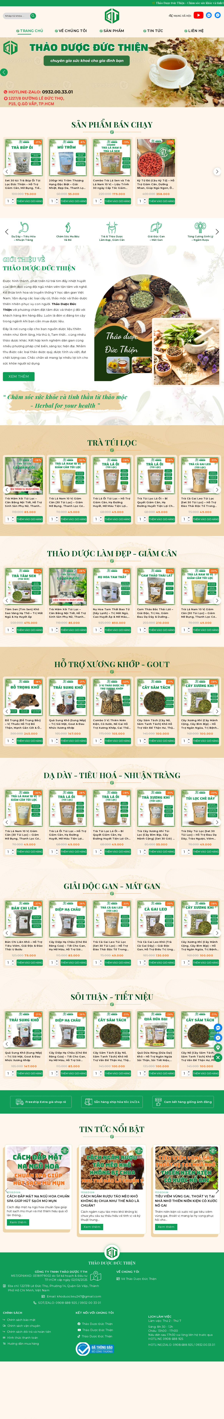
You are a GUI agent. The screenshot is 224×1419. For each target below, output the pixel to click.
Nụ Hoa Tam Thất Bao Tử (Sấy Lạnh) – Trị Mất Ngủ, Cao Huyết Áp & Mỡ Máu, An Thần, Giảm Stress (111, 613)
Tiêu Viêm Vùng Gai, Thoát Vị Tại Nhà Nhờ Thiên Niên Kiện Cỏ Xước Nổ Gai (186, 1201)
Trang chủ (31, 31)
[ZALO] (218, 1028)
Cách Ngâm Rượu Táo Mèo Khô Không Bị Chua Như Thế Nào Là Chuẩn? (110, 1201)
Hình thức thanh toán (39, 1338)
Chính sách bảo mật (39, 1320)
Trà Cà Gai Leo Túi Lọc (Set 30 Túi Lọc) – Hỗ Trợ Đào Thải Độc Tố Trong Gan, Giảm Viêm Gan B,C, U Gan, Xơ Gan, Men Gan (199, 502)
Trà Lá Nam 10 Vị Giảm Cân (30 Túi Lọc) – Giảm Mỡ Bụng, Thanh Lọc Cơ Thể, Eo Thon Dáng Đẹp (66, 502)
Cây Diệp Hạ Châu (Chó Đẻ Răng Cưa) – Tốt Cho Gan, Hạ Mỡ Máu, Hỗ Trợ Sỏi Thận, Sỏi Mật (68, 945)
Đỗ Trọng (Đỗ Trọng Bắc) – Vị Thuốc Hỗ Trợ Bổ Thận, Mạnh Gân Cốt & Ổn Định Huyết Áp (23, 724)
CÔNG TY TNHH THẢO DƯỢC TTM (52, 1276)
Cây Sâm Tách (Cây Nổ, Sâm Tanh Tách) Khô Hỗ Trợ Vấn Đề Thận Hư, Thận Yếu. (156, 724)
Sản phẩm (114, 31)
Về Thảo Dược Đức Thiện (168, 1279)
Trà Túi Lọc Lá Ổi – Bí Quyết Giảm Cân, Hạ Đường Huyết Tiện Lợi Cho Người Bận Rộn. (155, 502)
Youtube (198, 16)
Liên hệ (196, 31)
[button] (4, 72)
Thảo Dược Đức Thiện (112, 1324)
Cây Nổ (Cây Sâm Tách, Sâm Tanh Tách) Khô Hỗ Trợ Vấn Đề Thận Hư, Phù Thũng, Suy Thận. (199, 1056)
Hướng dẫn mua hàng (39, 1344)
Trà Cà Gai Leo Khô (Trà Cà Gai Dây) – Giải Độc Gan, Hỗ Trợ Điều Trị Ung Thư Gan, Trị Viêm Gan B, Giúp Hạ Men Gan (155, 945)
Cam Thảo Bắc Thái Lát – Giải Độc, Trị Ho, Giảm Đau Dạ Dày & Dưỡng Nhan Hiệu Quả (155, 613)
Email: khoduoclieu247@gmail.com (52, 1296)
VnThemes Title (112, 1349)
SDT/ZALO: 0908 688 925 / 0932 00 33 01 (52, 1303)
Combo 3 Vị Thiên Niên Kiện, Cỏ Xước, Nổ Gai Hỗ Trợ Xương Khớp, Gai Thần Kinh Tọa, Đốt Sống (111, 724)
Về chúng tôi (73, 31)
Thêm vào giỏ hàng (30, 519)
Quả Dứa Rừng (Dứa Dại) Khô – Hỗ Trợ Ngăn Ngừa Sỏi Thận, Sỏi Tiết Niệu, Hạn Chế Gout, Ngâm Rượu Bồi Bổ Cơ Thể (156, 1056)
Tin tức (155, 31)
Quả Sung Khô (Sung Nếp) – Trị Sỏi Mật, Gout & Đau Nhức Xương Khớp (67, 724)
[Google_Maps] (218, 1047)
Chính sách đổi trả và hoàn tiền (39, 1332)
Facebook (217, 16)
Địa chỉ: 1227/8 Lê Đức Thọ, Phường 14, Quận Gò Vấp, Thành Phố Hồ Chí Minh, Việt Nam (52, 1288)
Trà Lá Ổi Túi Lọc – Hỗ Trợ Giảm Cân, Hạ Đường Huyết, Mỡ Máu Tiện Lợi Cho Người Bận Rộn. (111, 502)
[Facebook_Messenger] (218, 1037)
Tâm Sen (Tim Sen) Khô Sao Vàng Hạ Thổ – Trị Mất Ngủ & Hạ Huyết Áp (24, 613)
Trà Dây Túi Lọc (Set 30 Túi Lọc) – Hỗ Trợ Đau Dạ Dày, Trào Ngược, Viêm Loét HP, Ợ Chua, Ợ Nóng (199, 835)
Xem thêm (19, 376)
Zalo (208, 16)
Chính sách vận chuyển (39, 1326)
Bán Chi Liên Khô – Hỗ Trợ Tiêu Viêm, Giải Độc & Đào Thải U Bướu (24, 945)
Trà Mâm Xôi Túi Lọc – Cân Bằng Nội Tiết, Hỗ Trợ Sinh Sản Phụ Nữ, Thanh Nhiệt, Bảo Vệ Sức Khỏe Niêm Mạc (23, 502)
